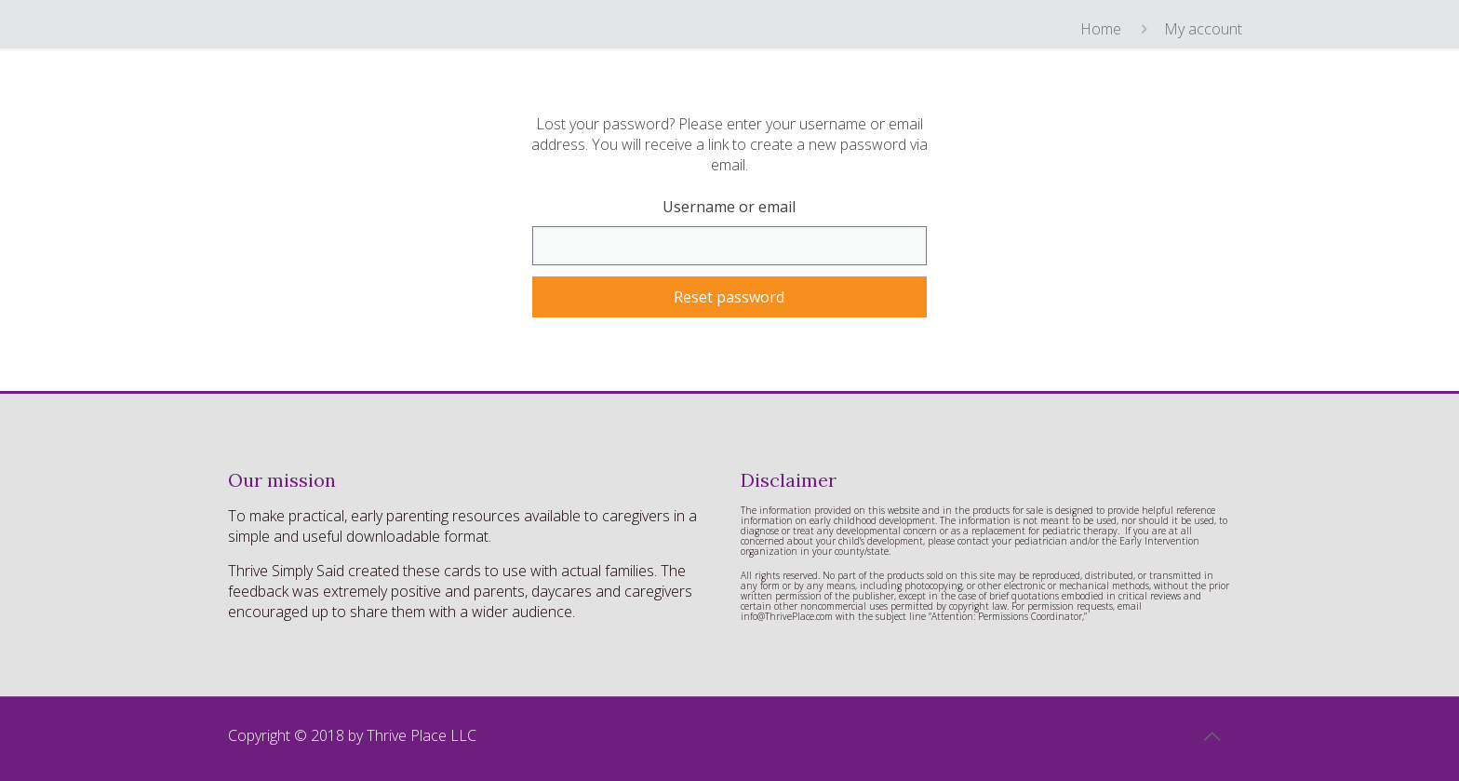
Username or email (729, 206)
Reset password (729, 297)
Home (1100, 29)
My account (1203, 29)
